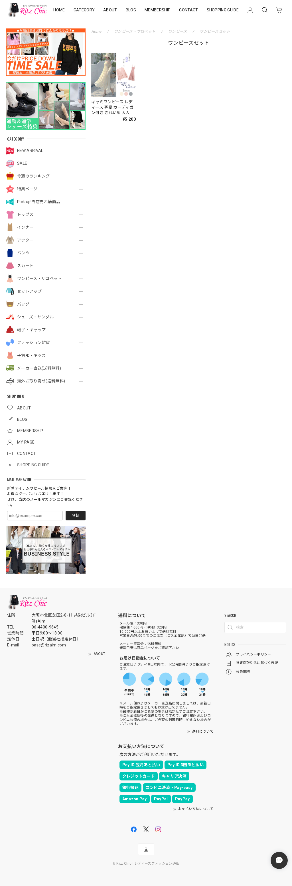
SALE (22, 163)
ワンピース (177, 31)
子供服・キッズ (31, 355)
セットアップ (29, 291)
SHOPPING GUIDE (223, 10)
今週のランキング (33, 176)
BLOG (131, 10)
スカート (25, 265)
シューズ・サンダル (35, 317)
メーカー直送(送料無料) (39, 368)
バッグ (23, 304)
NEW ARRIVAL (30, 150)
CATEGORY (84, 10)
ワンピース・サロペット (39, 278)
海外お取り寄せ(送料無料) (41, 381)
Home (96, 31)
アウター (25, 240)
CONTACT (188, 10)
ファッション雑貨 (33, 342)
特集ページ (27, 189)
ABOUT (110, 10)
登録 (75, 515)
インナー (25, 227)
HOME (59, 10)
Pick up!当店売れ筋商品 (38, 201)
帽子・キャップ (31, 329)
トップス (25, 214)
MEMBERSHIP (158, 10)
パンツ (23, 253)
